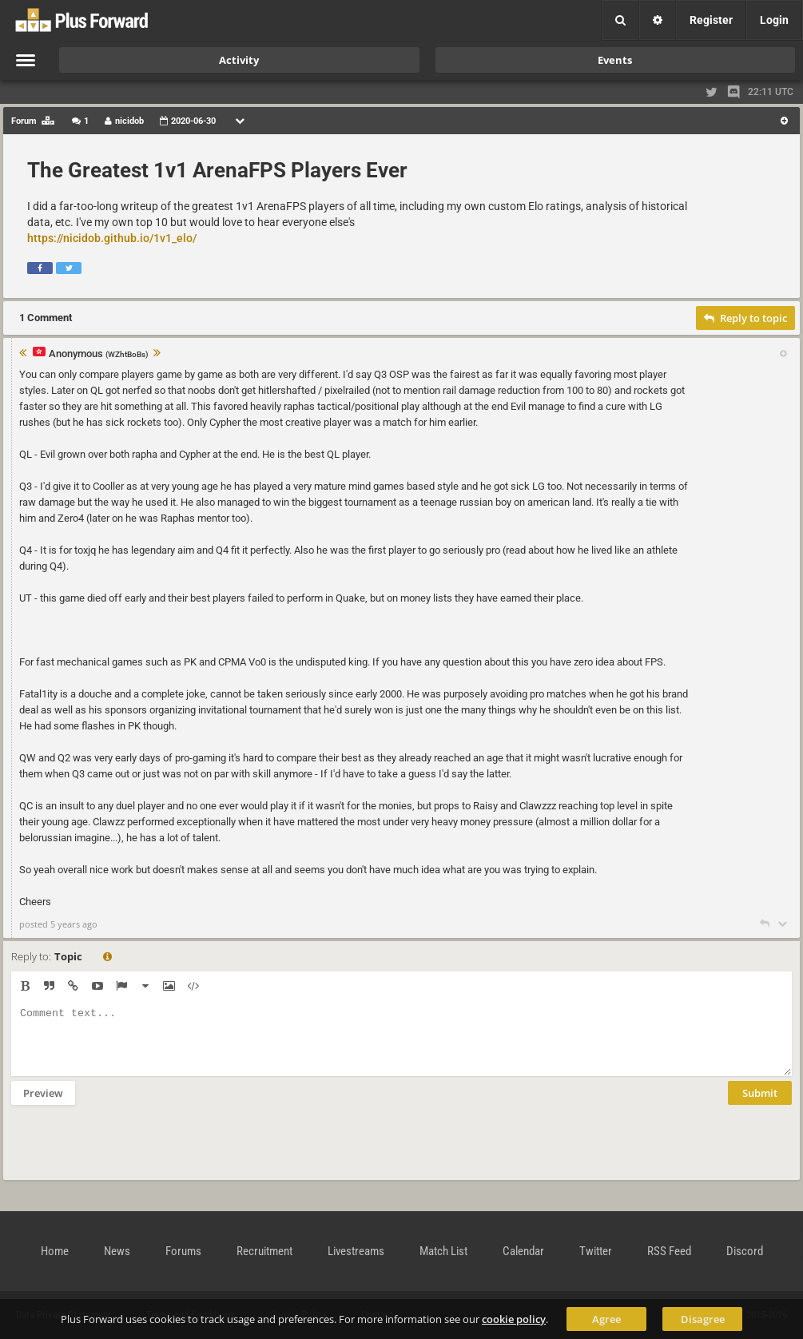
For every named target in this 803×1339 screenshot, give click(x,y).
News (117, 1251)
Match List (443, 1251)
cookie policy (514, 1319)
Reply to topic (745, 318)
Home (55, 1251)
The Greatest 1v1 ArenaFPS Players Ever (217, 170)
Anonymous (99, 354)
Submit (759, 1105)
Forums (183, 1251)
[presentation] (132, 1153)
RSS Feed (669, 1251)
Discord (744, 1251)
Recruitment (264, 1251)
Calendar (523, 1251)
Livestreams (356, 1251)
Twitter (595, 1251)
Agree (606, 1319)
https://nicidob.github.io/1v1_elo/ (112, 238)
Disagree (703, 1319)
